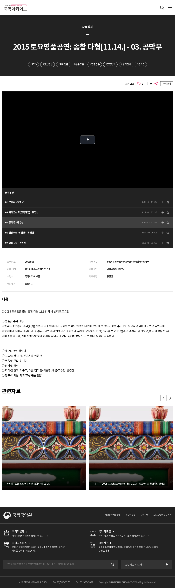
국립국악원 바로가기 (162, 515)
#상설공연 (47, 64)
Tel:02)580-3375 (61, 582)
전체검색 (162, 7)
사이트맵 (144, 515)
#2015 (33, 64)
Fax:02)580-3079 (84, 582)
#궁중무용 (95, 64)
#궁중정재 (110, 64)
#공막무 (141, 64)
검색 (112, 564)
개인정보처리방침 (113, 515)
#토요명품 (63, 64)
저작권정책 (131, 515)
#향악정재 (126, 64)
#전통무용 (79, 64)
